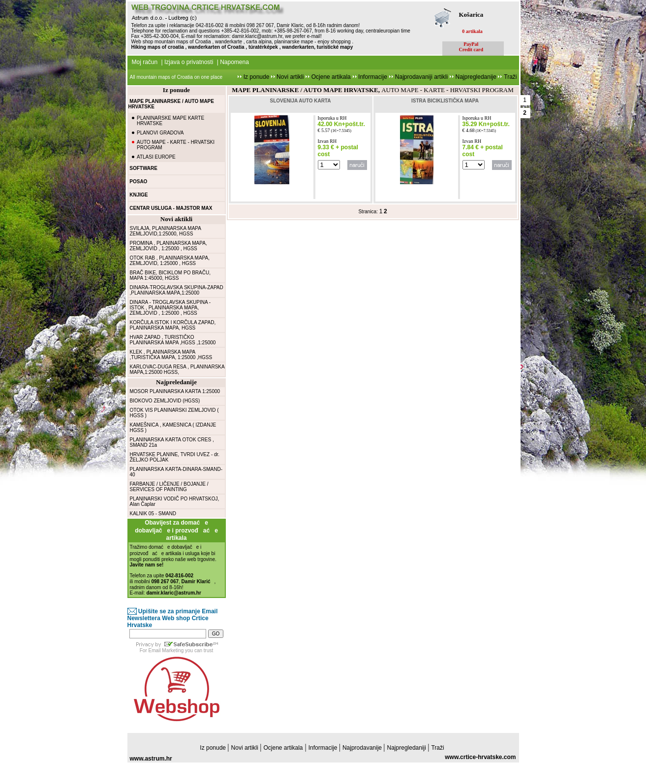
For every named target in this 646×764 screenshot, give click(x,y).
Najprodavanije (362, 747)
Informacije (372, 76)
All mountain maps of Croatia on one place (176, 77)
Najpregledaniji (407, 747)
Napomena (234, 62)
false (329, 164)
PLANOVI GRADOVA (160, 132)
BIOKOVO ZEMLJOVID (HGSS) (165, 400)
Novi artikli (290, 76)
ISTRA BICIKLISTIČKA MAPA (445, 100)
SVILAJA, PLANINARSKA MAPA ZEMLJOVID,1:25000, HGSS (165, 231)
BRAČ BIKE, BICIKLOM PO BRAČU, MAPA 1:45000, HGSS (170, 275)
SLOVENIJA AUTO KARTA (300, 100)
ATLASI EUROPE (156, 157)
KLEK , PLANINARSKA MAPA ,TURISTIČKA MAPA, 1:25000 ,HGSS (171, 354)
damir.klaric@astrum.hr (257, 36)
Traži (510, 76)
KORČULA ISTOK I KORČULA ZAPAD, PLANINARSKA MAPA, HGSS (173, 325)
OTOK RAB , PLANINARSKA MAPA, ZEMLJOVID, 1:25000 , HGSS (170, 260)
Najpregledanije (477, 76)
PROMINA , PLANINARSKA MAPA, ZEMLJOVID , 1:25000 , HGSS (168, 245)
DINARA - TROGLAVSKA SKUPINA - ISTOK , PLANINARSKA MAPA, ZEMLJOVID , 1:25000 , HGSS (170, 307)
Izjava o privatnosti (188, 62)
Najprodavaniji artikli (422, 76)
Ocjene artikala (331, 76)
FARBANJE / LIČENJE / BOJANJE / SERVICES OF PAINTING (169, 486)
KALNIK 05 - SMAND (153, 513)
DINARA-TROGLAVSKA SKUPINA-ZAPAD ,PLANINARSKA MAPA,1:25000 (176, 290)
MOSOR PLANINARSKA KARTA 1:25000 (175, 391)
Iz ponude (256, 76)
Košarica (471, 14)
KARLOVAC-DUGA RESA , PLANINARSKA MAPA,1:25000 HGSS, (177, 369)
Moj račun (145, 62)
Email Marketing (166, 650)
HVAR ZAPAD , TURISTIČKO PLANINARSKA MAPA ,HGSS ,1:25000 (173, 339)
